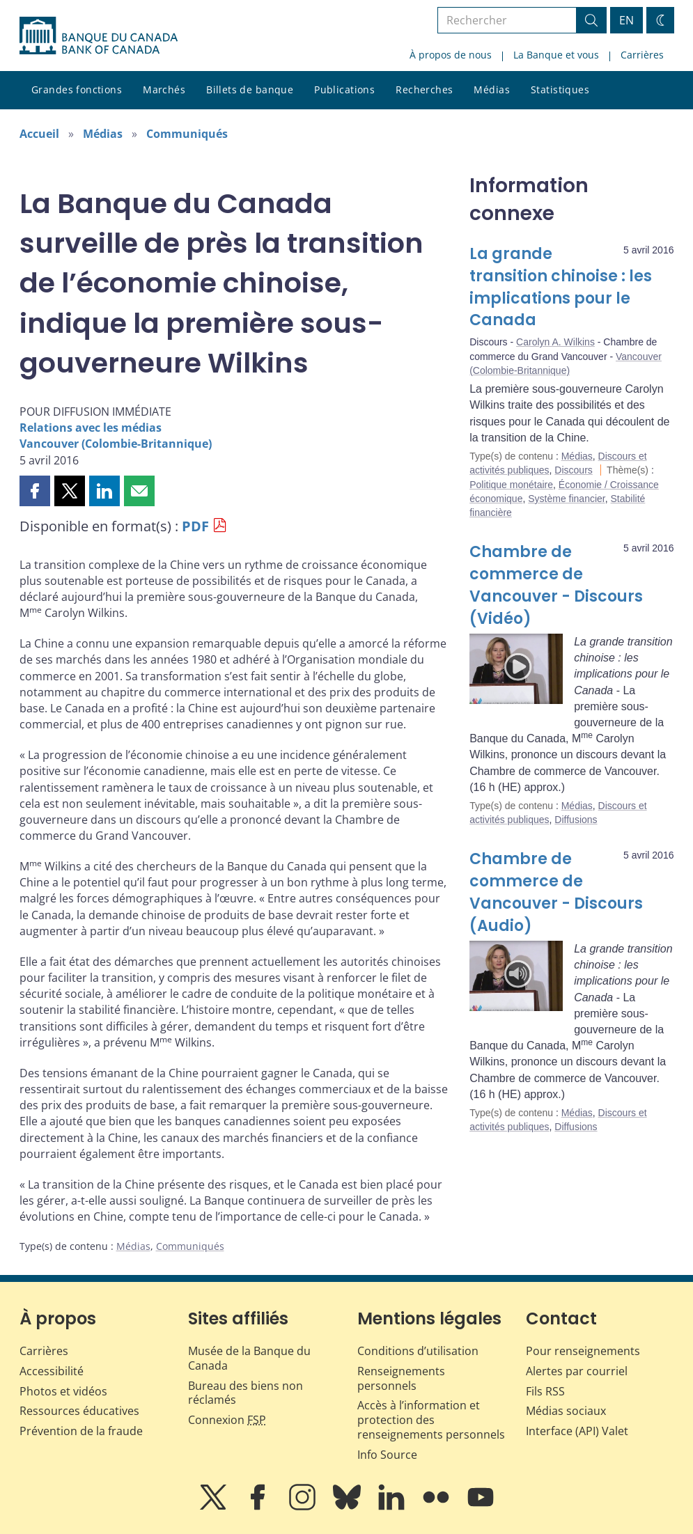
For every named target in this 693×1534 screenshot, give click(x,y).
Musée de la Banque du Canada (249, 1358)
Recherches (424, 89)
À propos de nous (451, 54)
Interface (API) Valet (577, 1431)
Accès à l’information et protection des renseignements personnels (431, 1420)
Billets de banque (249, 89)
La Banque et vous (556, 54)
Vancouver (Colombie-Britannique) (116, 443)
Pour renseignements (583, 1351)
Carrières (642, 54)
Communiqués (187, 133)
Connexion (227, 1419)
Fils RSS (545, 1391)
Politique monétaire (511, 484)
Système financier (566, 498)
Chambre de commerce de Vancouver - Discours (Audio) (556, 892)
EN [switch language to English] (626, 20)
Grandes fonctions (76, 89)
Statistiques (560, 89)
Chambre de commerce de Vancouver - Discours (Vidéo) (556, 585)
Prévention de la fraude (81, 1431)
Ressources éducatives (79, 1410)
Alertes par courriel (577, 1371)
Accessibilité (52, 1371)
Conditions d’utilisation (417, 1351)
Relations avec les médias (91, 427)
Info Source (387, 1454)
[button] (35, 491)
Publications (344, 89)
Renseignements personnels (401, 1378)
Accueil (39, 133)
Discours (573, 470)
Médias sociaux (566, 1410)
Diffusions (575, 819)
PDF (195, 526)
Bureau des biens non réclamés (245, 1393)
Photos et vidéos (63, 1391)
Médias (492, 89)
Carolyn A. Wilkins (555, 341)
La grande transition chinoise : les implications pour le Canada (560, 287)
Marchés (164, 89)
